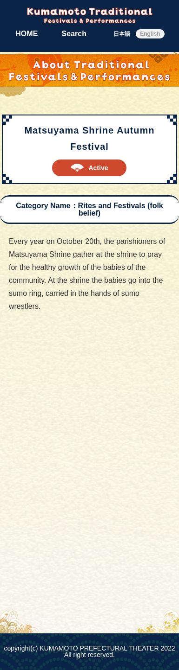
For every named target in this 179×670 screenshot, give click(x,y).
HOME (26, 34)
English (150, 34)
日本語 (121, 34)
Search (74, 34)
